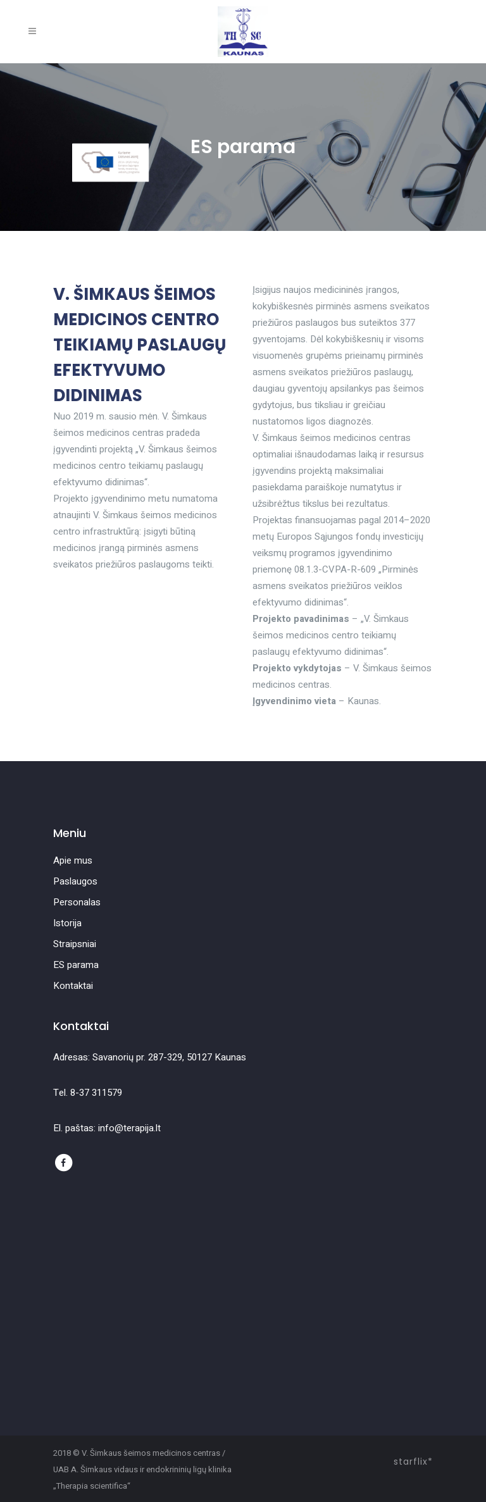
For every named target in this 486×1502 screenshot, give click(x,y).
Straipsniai (74, 944)
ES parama (76, 965)
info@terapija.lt (129, 1128)
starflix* (413, 1461)
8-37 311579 (96, 1093)
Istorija (67, 923)
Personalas (77, 902)
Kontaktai (73, 986)
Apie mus (72, 860)
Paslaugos (75, 881)
